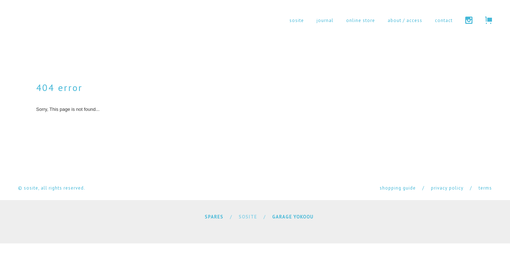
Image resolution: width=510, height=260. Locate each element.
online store (360, 20)
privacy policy (447, 188)
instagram (468, 20)
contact (444, 20)
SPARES (214, 217)
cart (488, 20)
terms (485, 188)
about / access (405, 20)
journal (325, 20)
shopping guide (398, 188)
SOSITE (248, 217)
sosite (296, 20)
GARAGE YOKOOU (292, 217)
